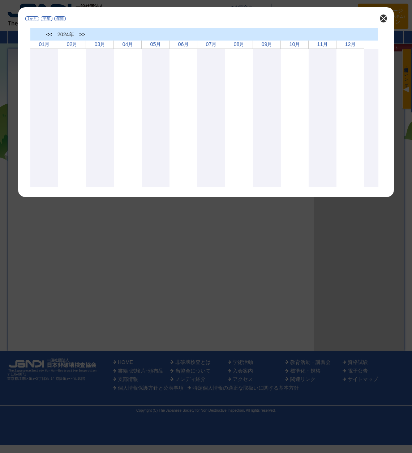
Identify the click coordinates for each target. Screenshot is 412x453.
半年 (46, 19)
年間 (60, 19)
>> (82, 34)
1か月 (32, 19)
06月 (183, 44)
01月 (44, 44)
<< (49, 34)
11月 (322, 44)
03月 (99, 44)
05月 (155, 44)
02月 (71, 44)
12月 (350, 44)
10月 (294, 44)
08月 (238, 44)
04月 (127, 44)
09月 (266, 44)
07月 (211, 44)
